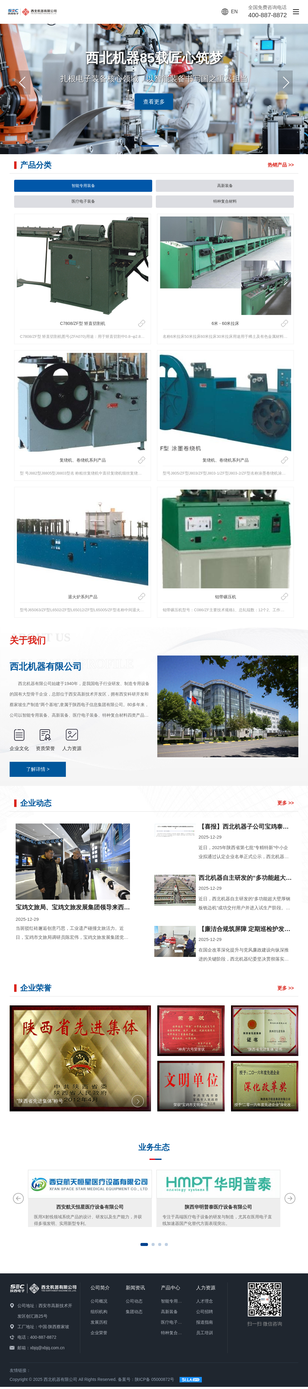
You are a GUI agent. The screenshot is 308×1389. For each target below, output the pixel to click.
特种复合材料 (225, 203)
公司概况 (99, 1303)
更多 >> (285, 805)
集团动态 (134, 1314)
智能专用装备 (83, 186)
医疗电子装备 (83, 203)
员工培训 (204, 1335)
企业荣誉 (99, 1335)
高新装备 (225, 186)
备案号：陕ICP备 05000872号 (146, 1381)
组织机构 (99, 1314)
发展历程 (99, 1324)
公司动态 (134, 1303)
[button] (285, 82)
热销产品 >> (281, 164)
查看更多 (154, 101)
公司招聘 (204, 1314)
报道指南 (204, 1324)
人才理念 (204, 1303)
